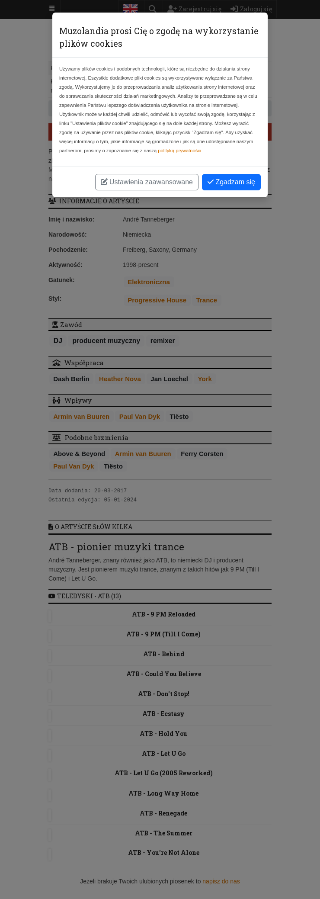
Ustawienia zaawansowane (147, 182)
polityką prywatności (179, 150)
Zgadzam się (231, 182)
